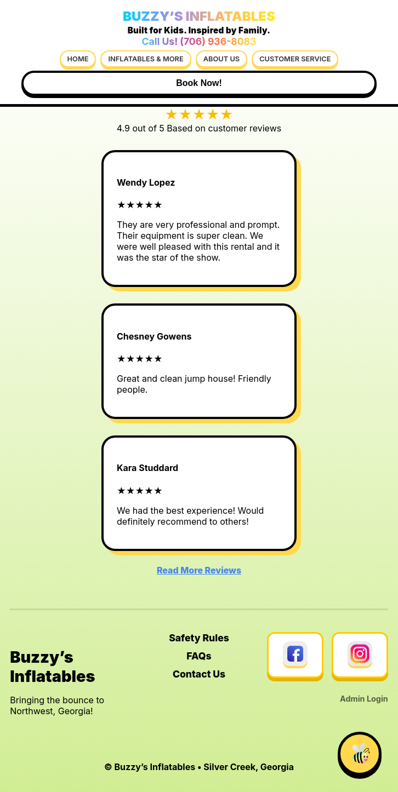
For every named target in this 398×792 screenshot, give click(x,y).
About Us (221, 59)
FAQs (198, 656)
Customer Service (295, 59)
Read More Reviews (199, 570)
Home (78, 59)
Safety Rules (199, 638)
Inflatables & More (145, 59)
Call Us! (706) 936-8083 (198, 41)
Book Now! (199, 83)
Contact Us (199, 674)
